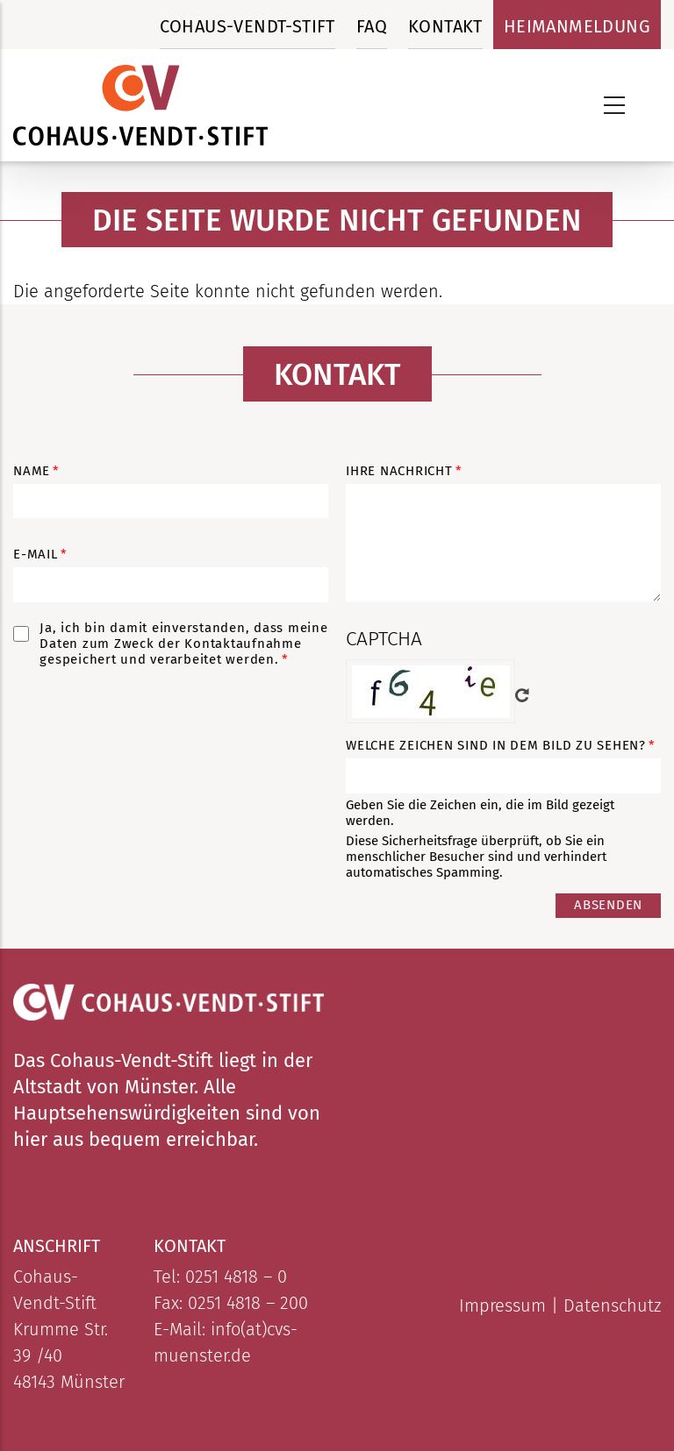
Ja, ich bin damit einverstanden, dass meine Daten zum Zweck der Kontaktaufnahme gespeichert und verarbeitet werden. (183, 643)
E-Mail (35, 554)
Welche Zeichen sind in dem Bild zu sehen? (496, 745)
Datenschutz (612, 1305)
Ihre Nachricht (399, 471)
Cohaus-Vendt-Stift (247, 26)
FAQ (371, 26)
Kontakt (445, 26)
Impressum (502, 1305)
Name (31, 471)
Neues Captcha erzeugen (522, 695)
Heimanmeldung (577, 26)
